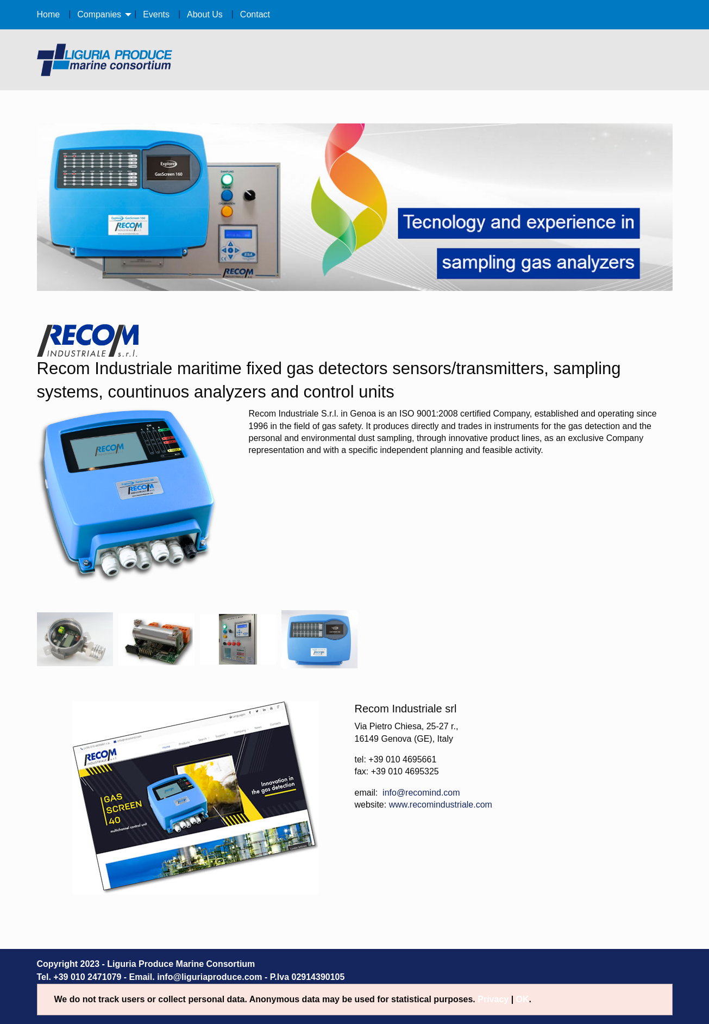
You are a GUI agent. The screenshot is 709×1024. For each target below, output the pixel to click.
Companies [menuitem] (99, 14)
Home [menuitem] (48, 14)
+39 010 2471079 (87, 977)
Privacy (493, 999)
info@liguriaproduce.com (209, 977)
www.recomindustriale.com (440, 804)
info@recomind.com (421, 792)
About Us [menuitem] (205, 14)
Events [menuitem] (156, 14)
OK (522, 999)
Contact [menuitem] (255, 14)
